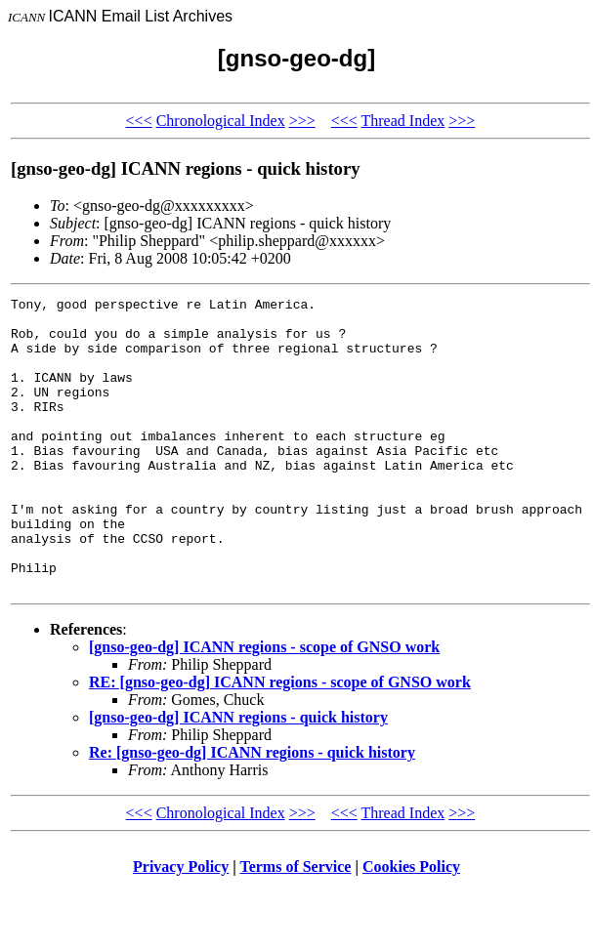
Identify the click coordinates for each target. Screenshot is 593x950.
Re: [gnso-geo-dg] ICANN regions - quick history (252, 811)
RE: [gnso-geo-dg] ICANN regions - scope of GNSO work (280, 740)
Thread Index (402, 120)
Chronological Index (220, 120)
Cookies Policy (411, 925)
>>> (302, 120)
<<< (139, 120)
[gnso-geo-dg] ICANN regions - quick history (238, 775)
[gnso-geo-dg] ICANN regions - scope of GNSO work (264, 705)
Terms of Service (295, 925)
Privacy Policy (181, 925)
